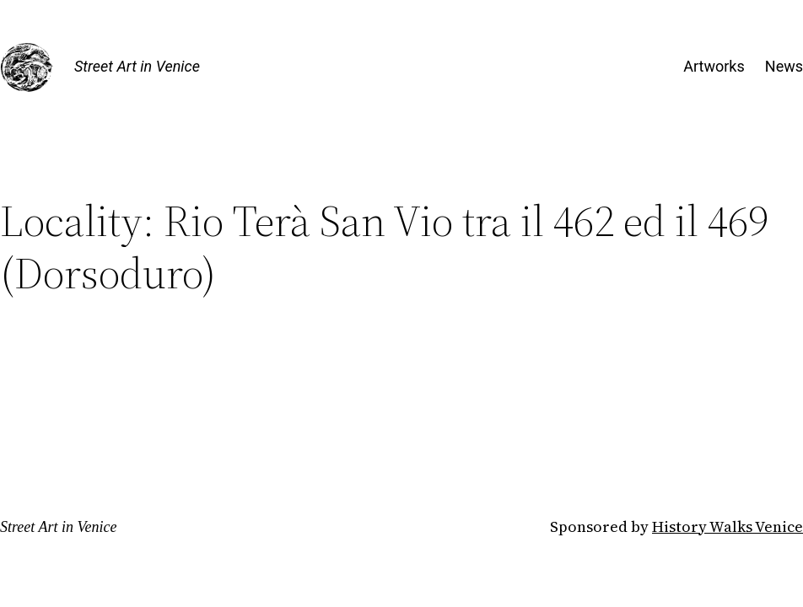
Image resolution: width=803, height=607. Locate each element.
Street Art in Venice (137, 66)
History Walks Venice (727, 526)
